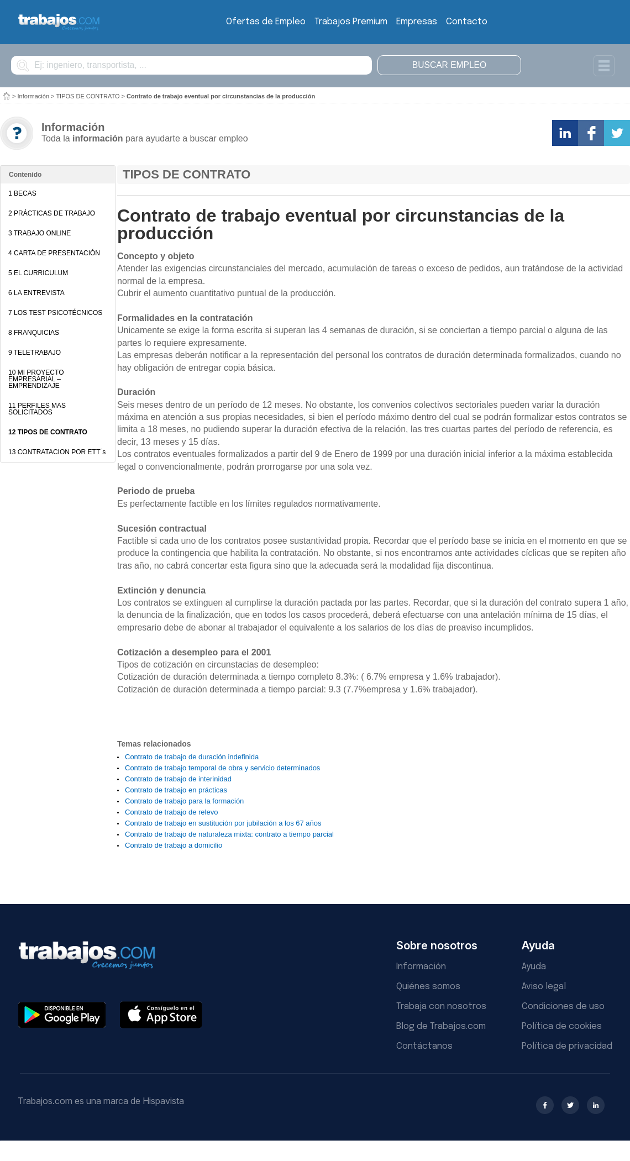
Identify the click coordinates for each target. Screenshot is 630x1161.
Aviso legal (544, 986)
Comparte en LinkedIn (565, 133)
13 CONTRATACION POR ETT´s (57, 452)
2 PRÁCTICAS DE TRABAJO (51, 213)
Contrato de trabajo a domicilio (173, 845)
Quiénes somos (428, 986)
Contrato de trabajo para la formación (184, 801)
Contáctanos (424, 1046)
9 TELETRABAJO (34, 352)
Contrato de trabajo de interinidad (178, 779)
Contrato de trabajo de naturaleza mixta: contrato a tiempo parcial (229, 834)
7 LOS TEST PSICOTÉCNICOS (55, 313)
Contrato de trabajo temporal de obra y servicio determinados (222, 768)
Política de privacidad (567, 1046)
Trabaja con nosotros (441, 1006)
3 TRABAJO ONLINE (39, 233)
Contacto (466, 22)
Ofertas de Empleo (266, 22)
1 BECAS (22, 193)
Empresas (416, 22)
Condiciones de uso (563, 1006)
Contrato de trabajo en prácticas (176, 790)
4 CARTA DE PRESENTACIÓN (54, 253)
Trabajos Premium (350, 22)
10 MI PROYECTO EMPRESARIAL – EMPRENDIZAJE (36, 379)
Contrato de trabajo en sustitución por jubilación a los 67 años (223, 823)
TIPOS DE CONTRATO (87, 96)
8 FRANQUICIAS (33, 333)
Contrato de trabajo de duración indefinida (192, 757)
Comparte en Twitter (617, 133)
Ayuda (534, 966)
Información (33, 96)
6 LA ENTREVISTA (36, 293)
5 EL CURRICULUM (38, 273)
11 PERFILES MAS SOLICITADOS (37, 409)
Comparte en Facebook (591, 133)
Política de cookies (562, 1026)
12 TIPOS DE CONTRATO (47, 432)
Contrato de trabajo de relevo (171, 812)
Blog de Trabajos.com (441, 1026)
